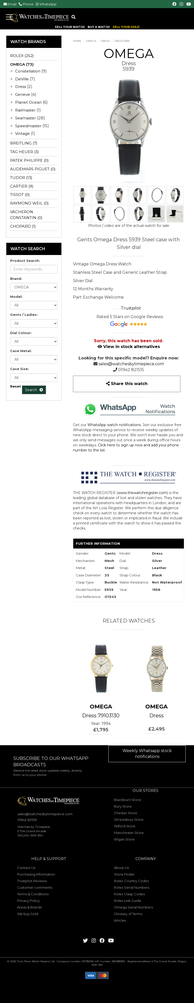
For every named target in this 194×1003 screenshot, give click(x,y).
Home (77, 41)
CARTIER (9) (21, 186)
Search (34, 390)
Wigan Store (124, 839)
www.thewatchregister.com (142, 492)
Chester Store (125, 813)
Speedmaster (28, 125)
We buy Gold (27, 914)
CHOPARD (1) (23, 226)
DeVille (22, 79)
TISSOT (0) (20, 194)
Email (12, 4)
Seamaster (25, 118)
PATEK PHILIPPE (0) (29, 160)
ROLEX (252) (22, 55)
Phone (28, 4)
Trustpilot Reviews (32, 881)
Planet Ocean (28, 102)
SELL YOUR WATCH (70, 27)
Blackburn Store (127, 800)
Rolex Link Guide (127, 901)
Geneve (22, 94)
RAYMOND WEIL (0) (29, 203)
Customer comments (34, 887)
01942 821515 (131, 369)
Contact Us (26, 868)
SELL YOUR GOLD (126, 27)
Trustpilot (131, 308)
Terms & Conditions (32, 894)
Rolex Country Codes (131, 881)
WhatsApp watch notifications (114, 425)
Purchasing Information (36, 874)
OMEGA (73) (22, 64)
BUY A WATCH (99, 27)
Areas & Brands (29, 907)
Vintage (22, 133)
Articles (120, 920)
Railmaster (25, 110)
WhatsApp (48, 4)
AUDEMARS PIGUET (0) (33, 169)
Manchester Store (129, 833)
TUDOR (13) (21, 177)
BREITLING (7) (23, 143)
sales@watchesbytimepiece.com (131, 363)
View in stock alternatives (129, 346)
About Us (121, 868)
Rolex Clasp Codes (129, 894)
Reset (15, 386)
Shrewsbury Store (128, 819)
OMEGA (91, 41)
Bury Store (123, 806)
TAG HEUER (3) (24, 151)
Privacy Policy (28, 901)
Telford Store (124, 826)
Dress (105, 41)
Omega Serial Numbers (133, 907)
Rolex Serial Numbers (131, 887)
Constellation (27, 71)
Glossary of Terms (128, 914)
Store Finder (124, 874)
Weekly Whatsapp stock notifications (147, 753)
